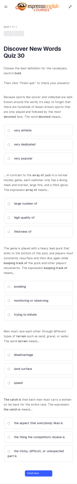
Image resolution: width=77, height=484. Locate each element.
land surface (19, 369)
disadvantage (20, 355)
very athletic (19, 130)
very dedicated (21, 144)
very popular (20, 158)
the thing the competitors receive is (36, 437)
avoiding (16, 286)
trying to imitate (22, 314)
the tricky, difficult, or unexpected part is (35, 453)
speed (15, 383)
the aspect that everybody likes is (35, 423)
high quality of (21, 217)
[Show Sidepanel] (69, 7)
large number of (22, 203)
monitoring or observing (27, 300)
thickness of (19, 231)
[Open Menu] (6, 6)
